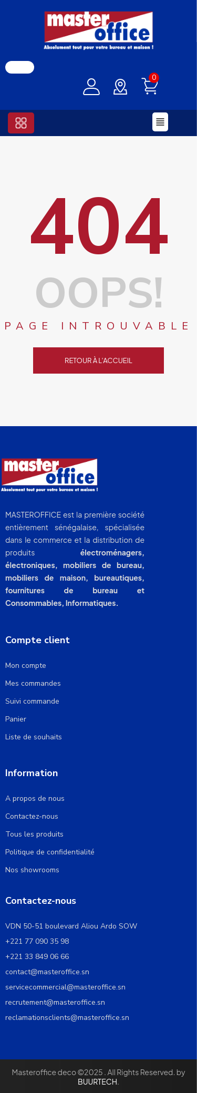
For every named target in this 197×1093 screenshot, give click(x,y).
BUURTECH (97, 1081)
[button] (21, 122)
